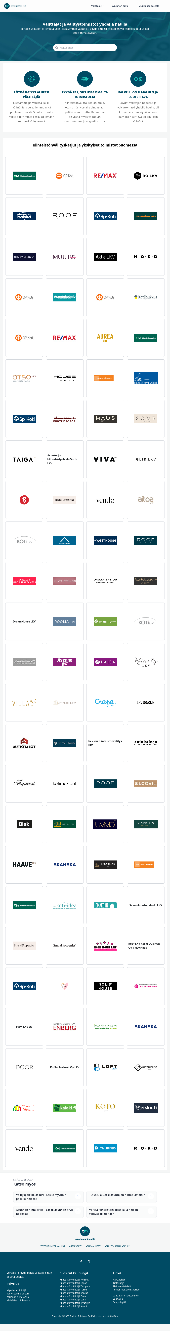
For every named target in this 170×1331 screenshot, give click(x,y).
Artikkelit (75, 1246)
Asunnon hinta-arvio (18, 1296)
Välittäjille (118, 1298)
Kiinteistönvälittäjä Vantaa (74, 1292)
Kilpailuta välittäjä (16, 1290)
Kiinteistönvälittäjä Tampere (75, 1286)
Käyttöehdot (119, 1279)
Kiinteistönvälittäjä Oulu (73, 1296)
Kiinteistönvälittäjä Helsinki (74, 1279)
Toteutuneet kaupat (53, 1246)
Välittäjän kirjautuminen (126, 1295)
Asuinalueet (93, 1246)
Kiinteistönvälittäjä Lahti (73, 1299)
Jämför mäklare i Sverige (126, 1289)
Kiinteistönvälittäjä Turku (73, 1289)
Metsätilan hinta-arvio (19, 1300)
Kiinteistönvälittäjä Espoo (73, 1282)
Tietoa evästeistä (122, 1286)
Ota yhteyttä (119, 1302)
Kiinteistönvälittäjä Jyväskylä (75, 1302)
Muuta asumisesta (150, 5)
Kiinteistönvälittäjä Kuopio (74, 1306)
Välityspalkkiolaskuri (18, 1293)
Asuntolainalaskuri (116, 1246)
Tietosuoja (118, 1282)
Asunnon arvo (122, 5)
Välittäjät (98, 5)
